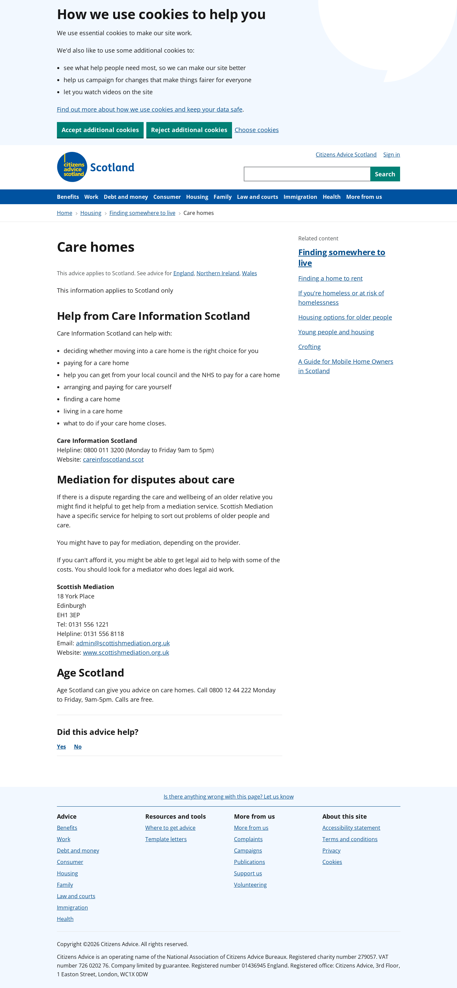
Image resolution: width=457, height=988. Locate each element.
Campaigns (248, 850)
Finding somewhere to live (142, 213)
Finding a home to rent (330, 278)
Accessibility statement (351, 827)
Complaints (248, 839)
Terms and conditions (350, 839)
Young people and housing (336, 332)
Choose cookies (257, 130)
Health (332, 196)
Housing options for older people (345, 317)
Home (64, 213)
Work (91, 196)
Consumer (167, 196)
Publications (249, 862)
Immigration (300, 196)
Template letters (166, 839)
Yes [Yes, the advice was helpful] (61, 746)
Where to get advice (170, 827)
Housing (197, 196)
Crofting (309, 347)
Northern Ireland (218, 273)
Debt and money (126, 196)
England (183, 273)
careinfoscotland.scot (113, 459)
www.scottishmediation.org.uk (126, 652)
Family (223, 196)
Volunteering (250, 884)
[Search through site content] (307, 174)
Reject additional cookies (189, 130)
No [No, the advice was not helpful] (78, 746)
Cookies (332, 862)
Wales (249, 273)
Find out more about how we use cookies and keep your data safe (149, 109)
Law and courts (257, 196)
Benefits (68, 196)
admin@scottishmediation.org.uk (123, 643)
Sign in (391, 154)
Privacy (331, 850)
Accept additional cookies (100, 130)
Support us (248, 873)
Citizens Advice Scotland (346, 154)
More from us (364, 196)
